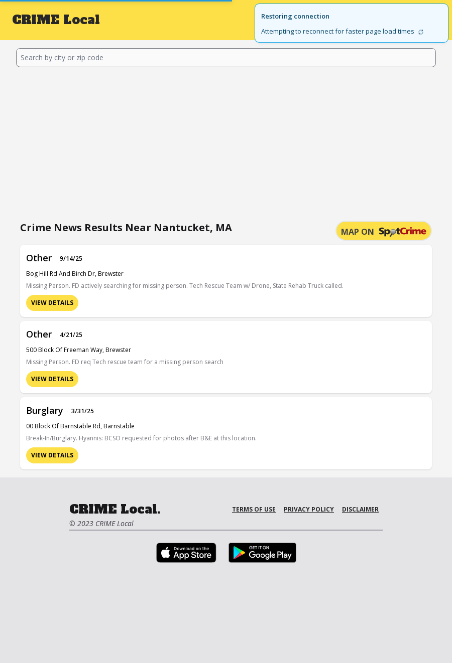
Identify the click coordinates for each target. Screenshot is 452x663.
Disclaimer (360, 509)
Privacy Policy (309, 509)
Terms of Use (254, 509)
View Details (52, 302)
